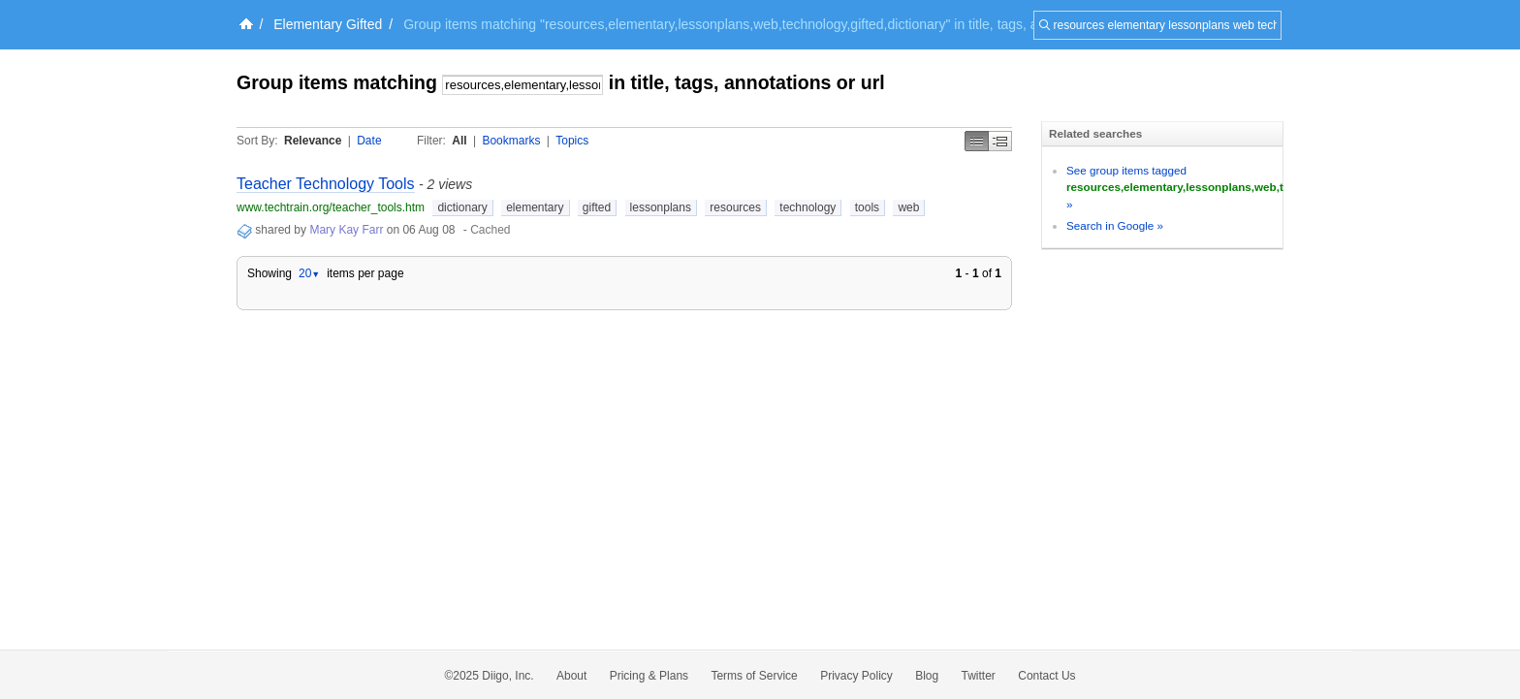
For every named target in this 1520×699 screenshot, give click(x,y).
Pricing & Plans (649, 676)
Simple (977, 141)
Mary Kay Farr (346, 230)
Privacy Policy (856, 676)
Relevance (312, 140)
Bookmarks (511, 140)
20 (309, 273)
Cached (490, 230)
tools (867, 207)
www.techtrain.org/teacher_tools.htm (331, 207)
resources (735, 207)
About (571, 676)
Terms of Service (754, 676)
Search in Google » (1114, 225)
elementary (534, 207)
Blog (926, 676)
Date (369, 140)
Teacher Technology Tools (326, 183)
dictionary (462, 207)
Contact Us (1046, 676)
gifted (597, 207)
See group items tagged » (1248, 187)
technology (807, 207)
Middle (1000, 141)
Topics (571, 140)
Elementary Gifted (327, 24)
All (459, 140)
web (908, 207)
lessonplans (660, 207)
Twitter (979, 676)
